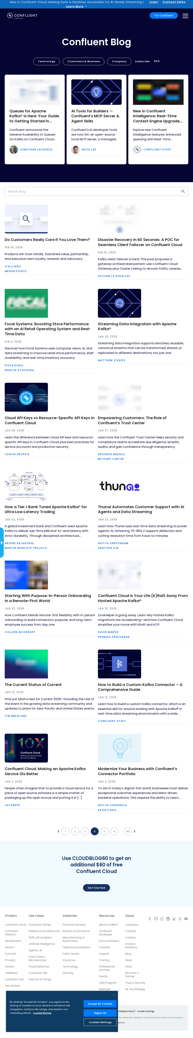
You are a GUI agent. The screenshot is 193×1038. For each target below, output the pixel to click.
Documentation (109, 941)
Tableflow (11, 973)
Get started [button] (96, 888)
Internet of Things (40, 979)
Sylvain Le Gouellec (114, 276)
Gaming (68, 973)
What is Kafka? (108, 925)
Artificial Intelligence (42, 944)
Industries (70, 916)
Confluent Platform (11, 932)
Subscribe (142, 61)
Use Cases (36, 916)
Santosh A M (108, 548)
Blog (128, 954)
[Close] (114, 995)
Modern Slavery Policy (122, 1011)
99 (127, 831)
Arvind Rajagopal (19, 543)
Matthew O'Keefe (111, 360)
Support (104, 954)
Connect (10, 954)
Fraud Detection (39, 966)
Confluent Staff (157, 149)
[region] (62, 1011)
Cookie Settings (146, 1011)
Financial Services (74, 925)
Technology (46, 61)
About (129, 916)
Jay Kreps (12, 805)
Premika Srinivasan (114, 637)
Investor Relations (131, 945)
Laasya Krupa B (17, 454)
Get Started (12, 986)
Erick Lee (89, 149)
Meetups (104, 989)
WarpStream (13, 941)
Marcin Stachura (19, 370)
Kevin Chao (107, 810)
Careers (130, 937)
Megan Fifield (16, 271)
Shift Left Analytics (40, 937)
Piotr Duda (14, 365)
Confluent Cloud (15, 925)
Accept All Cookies (100, 1004)
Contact (130, 931)
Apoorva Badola (111, 454)
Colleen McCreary (20, 632)
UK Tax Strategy (135, 989)
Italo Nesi (13, 266)
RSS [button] (157, 61)
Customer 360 (38, 973)
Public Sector (71, 954)
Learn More (75, 6)
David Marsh (108, 632)
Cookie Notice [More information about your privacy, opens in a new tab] (42, 1013)
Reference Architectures (44, 931)
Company (119, 61)
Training (104, 960)
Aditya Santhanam (113, 543)
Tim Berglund (16, 716)
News (128, 960)
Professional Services (107, 968)
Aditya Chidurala (112, 805)
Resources (107, 916)
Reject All (100, 1013)
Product (11, 916)
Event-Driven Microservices (37, 958)
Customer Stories (40, 925)
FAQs (128, 966)
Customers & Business (84, 61)
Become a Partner (132, 974)
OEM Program (108, 983)
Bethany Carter (111, 459)
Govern (10, 966)
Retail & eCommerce (76, 931)
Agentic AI (35, 950)
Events (103, 976)
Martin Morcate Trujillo (26, 548)
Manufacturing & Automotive (74, 939)
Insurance (69, 960)
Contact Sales (174, 2)
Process (10, 960)
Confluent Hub (14, 979)
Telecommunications (76, 947)
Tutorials (104, 947)
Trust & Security (135, 983)
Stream (10, 947)
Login (153, 2)
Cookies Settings (100, 1022)
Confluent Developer (105, 932)
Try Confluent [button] (163, 15)
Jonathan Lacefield (36, 149)
